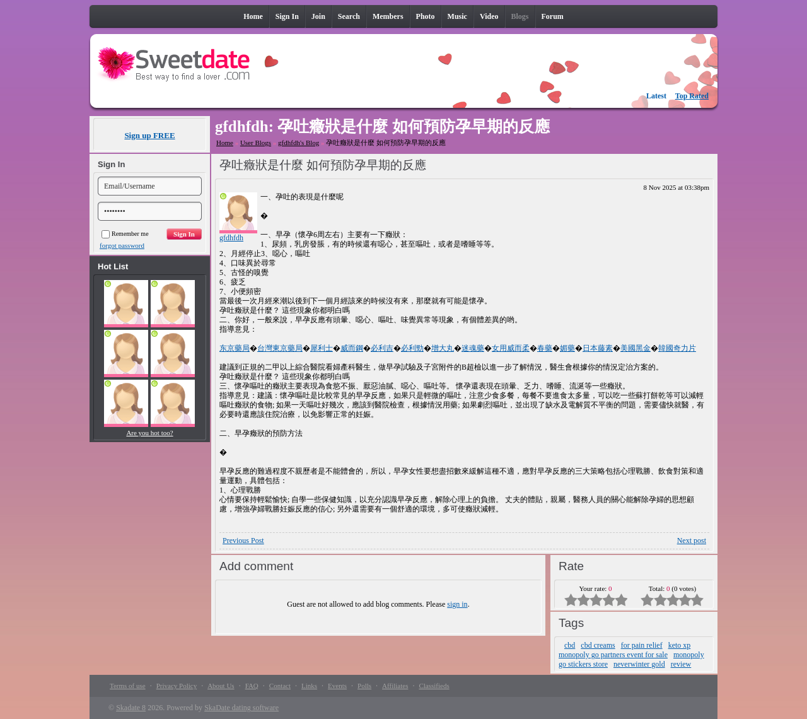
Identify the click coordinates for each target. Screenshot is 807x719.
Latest (656, 95)
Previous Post (243, 540)
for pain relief (642, 645)
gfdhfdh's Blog (298, 142)
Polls (364, 685)
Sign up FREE (149, 135)
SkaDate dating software (241, 707)
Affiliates (395, 685)
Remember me (125, 233)
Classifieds (434, 685)
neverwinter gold (639, 664)
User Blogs (255, 142)
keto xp (679, 645)
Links (309, 685)
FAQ (251, 685)
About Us (220, 685)
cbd (569, 645)
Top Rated (692, 95)
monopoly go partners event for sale (613, 654)
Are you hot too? (149, 432)
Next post (691, 540)
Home (224, 142)
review (681, 664)
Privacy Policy (176, 685)
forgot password (122, 245)
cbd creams (598, 645)
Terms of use (128, 685)
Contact (280, 685)
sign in (457, 604)
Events (337, 685)
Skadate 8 (131, 707)
